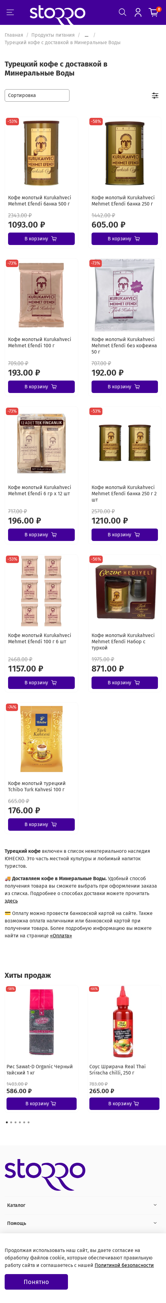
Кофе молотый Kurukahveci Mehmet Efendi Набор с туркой (123, 641)
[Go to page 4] (20, 1122)
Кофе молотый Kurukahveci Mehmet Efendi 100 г (39, 342)
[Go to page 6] (28, 1122)
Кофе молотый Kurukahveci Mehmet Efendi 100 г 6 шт (39, 638)
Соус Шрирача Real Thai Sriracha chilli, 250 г (117, 1070)
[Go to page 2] (11, 1122)
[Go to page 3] (15, 1122)
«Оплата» (61, 936)
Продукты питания (53, 35)
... (86, 35)
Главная (14, 35)
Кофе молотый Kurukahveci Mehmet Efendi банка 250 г (123, 201)
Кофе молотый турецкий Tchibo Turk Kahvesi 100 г (37, 786)
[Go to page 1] (7, 1122)
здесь (11, 901)
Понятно (36, 1282)
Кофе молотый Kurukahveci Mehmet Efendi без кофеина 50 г (124, 345)
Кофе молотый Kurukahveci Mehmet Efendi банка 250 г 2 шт (124, 493)
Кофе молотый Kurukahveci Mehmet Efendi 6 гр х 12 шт (39, 490)
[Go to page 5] (24, 1122)
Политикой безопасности (124, 1265)
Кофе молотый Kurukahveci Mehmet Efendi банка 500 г (39, 201)
